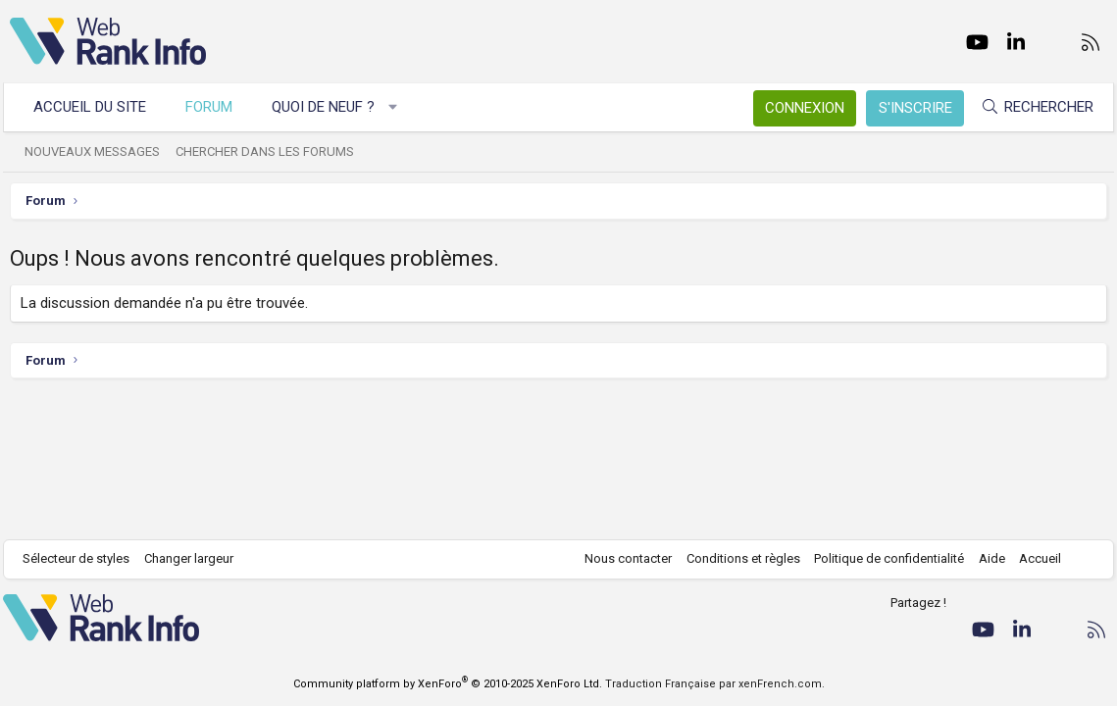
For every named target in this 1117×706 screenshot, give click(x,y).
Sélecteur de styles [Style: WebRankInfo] (82, 558)
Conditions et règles (736, 558)
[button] (399, 107)
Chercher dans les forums (271, 151)
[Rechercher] (1030, 107)
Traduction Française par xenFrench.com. (715, 684)
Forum (215, 107)
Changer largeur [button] (195, 558)
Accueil (1034, 558)
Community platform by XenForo (447, 684)
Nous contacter (622, 558)
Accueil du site (96, 107)
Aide (985, 558)
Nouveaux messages (99, 151)
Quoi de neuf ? (330, 107)
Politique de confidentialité (883, 558)
